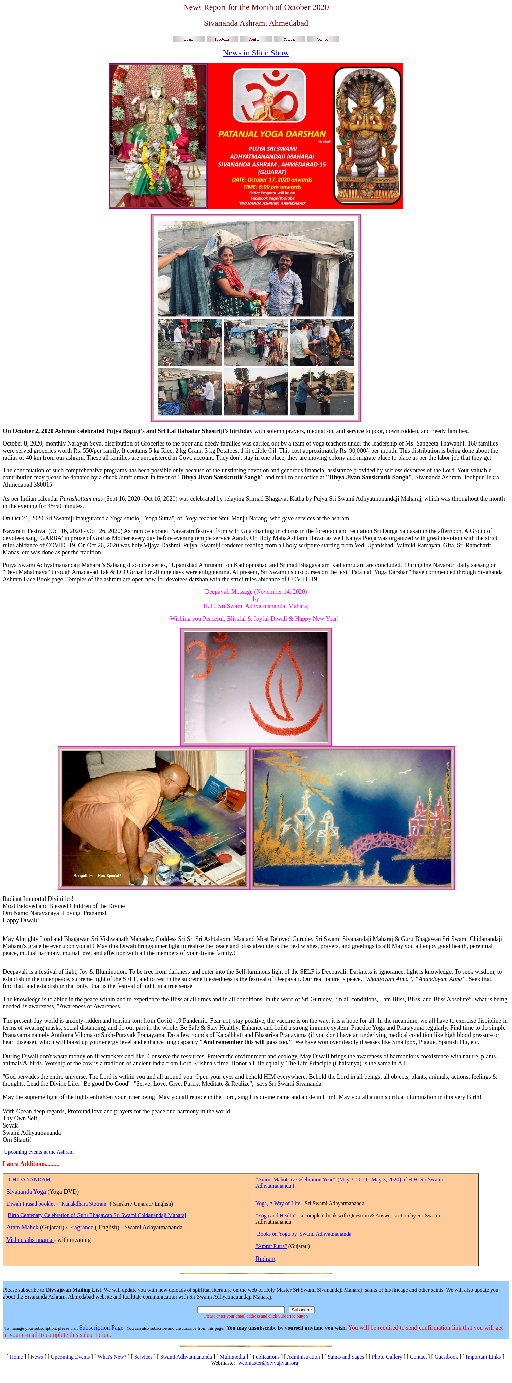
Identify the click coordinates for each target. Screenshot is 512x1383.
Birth (14, 1215)
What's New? (112, 1357)
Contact (418, 1357)
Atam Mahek (22, 1227)
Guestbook (446, 1357)
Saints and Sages (346, 1357)
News (37, 1357)
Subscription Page (101, 1327)
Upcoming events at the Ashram (39, 1152)
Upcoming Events (70, 1357)
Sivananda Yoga (26, 1191)
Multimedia (232, 1357)
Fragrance (81, 1227)
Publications (266, 1357)
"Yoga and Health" (276, 1215)
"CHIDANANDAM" (29, 1179)
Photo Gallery (387, 1357)
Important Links (483, 1357)
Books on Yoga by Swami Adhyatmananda (304, 1234)
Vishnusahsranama (30, 1239)
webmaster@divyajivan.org (268, 1363)
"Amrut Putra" (271, 1246)
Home (15, 1357)
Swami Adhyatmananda (186, 1357)
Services (143, 1357)
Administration (303, 1357)
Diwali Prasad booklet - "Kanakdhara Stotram (56, 1204)
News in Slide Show (256, 52)
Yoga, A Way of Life (278, 1203)
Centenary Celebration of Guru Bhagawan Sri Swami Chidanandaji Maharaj (103, 1215)
